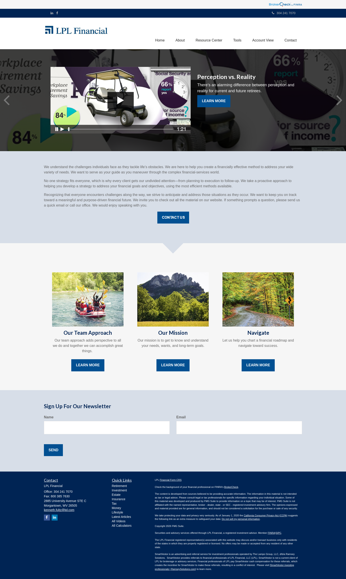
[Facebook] (57, 13)
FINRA (271, 533)
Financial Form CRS (171, 480)
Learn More (214, 101)
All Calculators (122, 525)
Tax (114, 503)
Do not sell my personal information (241, 519)
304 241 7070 (283, 13)
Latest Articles (121, 517)
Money (116, 508)
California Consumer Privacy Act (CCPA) (266, 515)
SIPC (278, 533)
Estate (116, 494)
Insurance (118, 499)
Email (181, 417)
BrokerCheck (231, 487)
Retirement (119, 486)
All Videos (119, 521)
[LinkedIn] (52, 13)
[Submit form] (53, 450)
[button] (179, 33)
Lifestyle (117, 512)
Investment (119, 490)
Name (49, 417)
